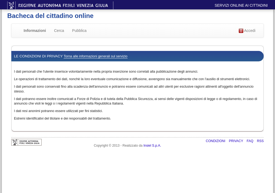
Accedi (247, 30)
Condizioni (216, 141)
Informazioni (35, 30)
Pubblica (79, 30)
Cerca (59, 30)
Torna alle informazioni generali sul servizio (95, 56)
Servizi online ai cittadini (241, 5)
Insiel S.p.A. (152, 145)
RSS (260, 141)
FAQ (250, 141)
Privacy (236, 141)
